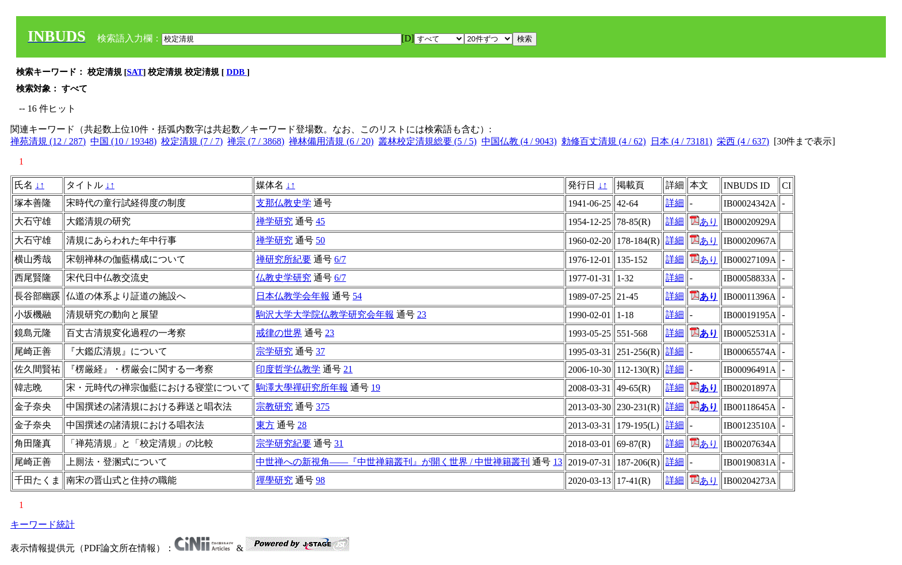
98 (320, 480)
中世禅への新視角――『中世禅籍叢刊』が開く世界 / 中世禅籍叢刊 (393, 462)
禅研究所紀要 (283, 259)
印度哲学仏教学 (288, 369)
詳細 (675, 203)
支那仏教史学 (283, 203)
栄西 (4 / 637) (743, 141)
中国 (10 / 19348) (123, 141)
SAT (135, 72)
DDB (237, 72)
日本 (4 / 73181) (681, 141)
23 (421, 314)
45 (320, 221)
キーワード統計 (42, 524)
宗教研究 (274, 406)
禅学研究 (274, 221)
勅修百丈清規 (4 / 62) (603, 141)
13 (557, 462)
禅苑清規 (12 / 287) (48, 141)
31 (338, 443)
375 (323, 406)
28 (302, 425)
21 (348, 369)
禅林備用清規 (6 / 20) (331, 141)
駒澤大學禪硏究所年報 (302, 387)
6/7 (340, 259)
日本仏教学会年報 (293, 296)
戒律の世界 (279, 333)
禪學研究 (274, 480)
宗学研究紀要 (283, 443)
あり (704, 222)
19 (375, 387)
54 (357, 296)
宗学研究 (274, 351)
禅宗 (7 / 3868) (255, 141)
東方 (265, 425)
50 (320, 240)
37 (320, 351)
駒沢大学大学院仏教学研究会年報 (325, 314)
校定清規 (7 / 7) (192, 141)
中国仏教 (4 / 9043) (519, 141)
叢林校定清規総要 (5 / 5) (428, 141)
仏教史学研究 (283, 277)
